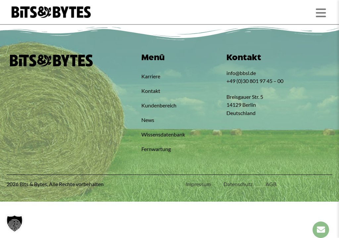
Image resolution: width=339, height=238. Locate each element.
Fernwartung (156, 149)
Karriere (150, 76)
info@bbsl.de (241, 73)
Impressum (197, 184)
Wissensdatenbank (163, 134)
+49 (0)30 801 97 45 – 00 (254, 81)
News (147, 120)
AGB (270, 184)
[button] (14, 223)
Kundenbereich (158, 105)
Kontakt (150, 91)
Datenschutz (237, 184)
